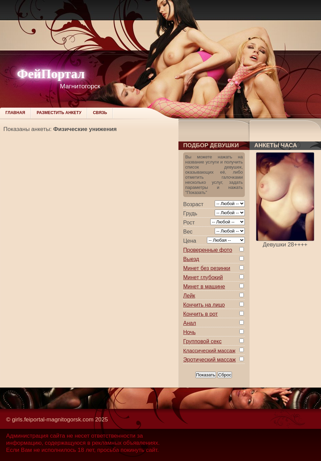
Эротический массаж (209, 360)
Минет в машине (204, 286)
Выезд (191, 259)
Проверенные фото (207, 250)
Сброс (224, 374)
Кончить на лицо (204, 305)
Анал (189, 323)
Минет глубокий (203, 277)
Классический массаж (209, 350)
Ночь (189, 332)
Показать (205, 374)
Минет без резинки (206, 268)
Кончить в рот (200, 314)
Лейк (189, 296)
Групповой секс (202, 341)
